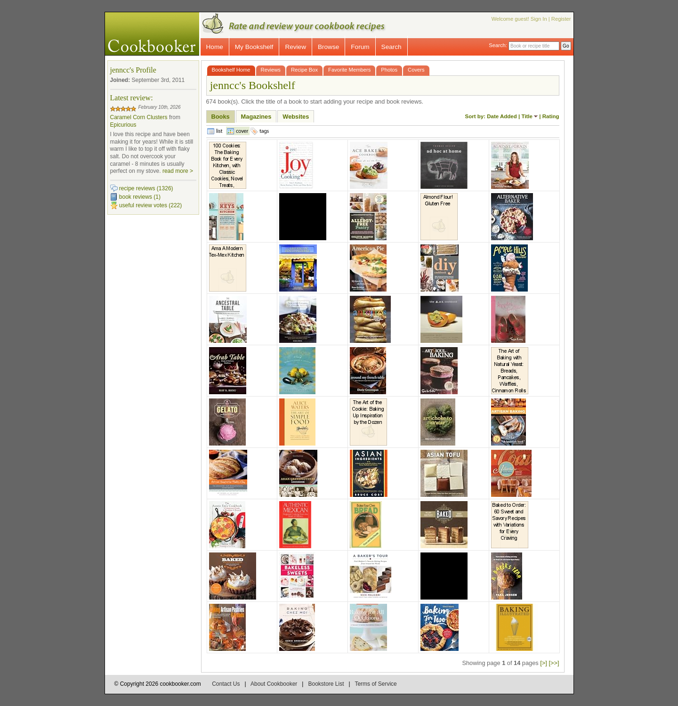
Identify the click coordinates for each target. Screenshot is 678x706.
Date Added (502, 116)
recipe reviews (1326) (146, 188)
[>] (543, 662)
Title (526, 116)
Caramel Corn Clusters (139, 117)
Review (295, 46)
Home (214, 46)
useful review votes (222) (150, 205)
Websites (295, 116)
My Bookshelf (254, 46)
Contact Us (226, 684)
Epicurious (123, 125)
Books (220, 116)
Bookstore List (326, 684)
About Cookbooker (273, 684)
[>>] (554, 662)
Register (561, 19)
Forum (360, 46)
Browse (328, 46)
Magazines (256, 116)
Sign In (539, 19)
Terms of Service (375, 684)
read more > (177, 171)
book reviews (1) (140, 197)
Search (391, 46)
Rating (550, 116)
